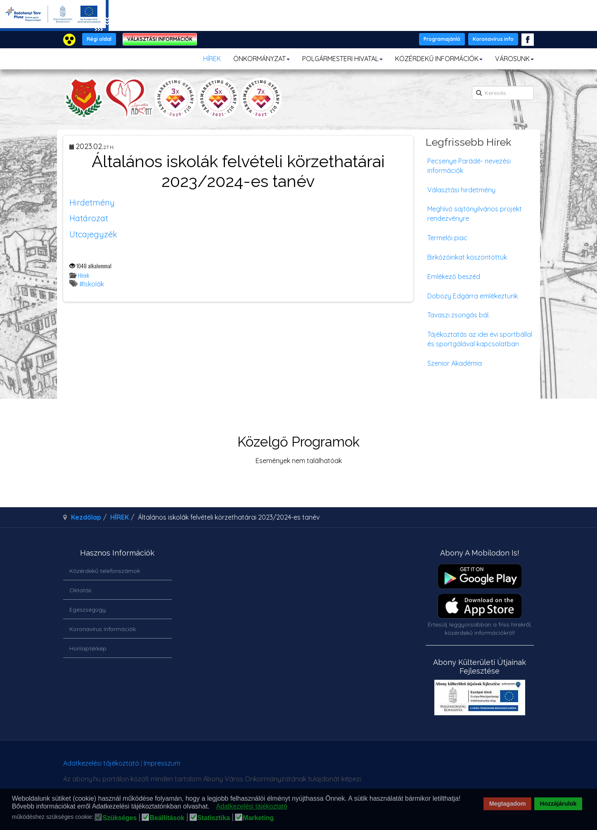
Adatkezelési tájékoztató (101, 763)
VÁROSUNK (514, 58)
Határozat (88, 218)
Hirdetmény (92, 202)
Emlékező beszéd (453, 276)
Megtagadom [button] (507, 803)
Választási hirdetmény (461, 190)
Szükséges (119, 818)
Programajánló (442, 39)
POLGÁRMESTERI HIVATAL (342, 58)
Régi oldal (99, 39)
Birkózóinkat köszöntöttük (467, 257)
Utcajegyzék (93, 234)
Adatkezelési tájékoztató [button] (251, 806)
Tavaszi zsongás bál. (458, 315)
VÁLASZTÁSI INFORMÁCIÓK (159, 39)
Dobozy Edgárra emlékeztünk (472, 296)
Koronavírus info (493, 39)
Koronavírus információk (102, 629)
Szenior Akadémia (454, 363)
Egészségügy (87, 609)
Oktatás (80, 590)
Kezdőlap (86, 517)
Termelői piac (447, 238)
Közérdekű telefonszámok (104, 571)
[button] (212, 807)
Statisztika (213, 818)
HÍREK (212, 58)
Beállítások (166, 818)
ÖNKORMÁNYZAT (261, 58)
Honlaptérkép (88, 648)
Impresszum (162, 763)
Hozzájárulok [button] (558, 803)
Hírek (83, 275)
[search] (503, 93)
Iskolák (93, 284)
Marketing (258, 818)
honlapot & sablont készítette (417, 766)
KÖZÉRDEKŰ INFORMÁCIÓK (439, 58)
